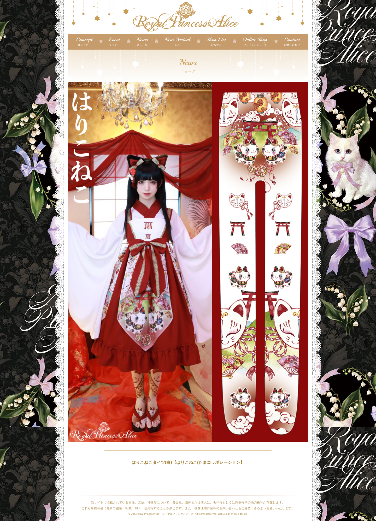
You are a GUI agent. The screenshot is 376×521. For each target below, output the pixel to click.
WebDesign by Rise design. (233, 513)
